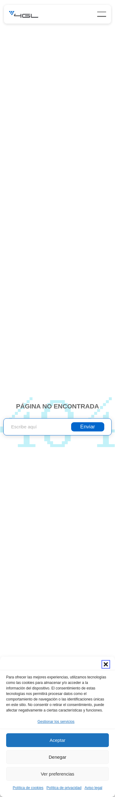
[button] (106, 664)
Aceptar (58, 740)
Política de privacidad (64, 788)
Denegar (58, 757)
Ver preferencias (57, 773)
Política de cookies (28, 788)
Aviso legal (93, 788)
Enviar (87, 427)
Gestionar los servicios (56, 721)
